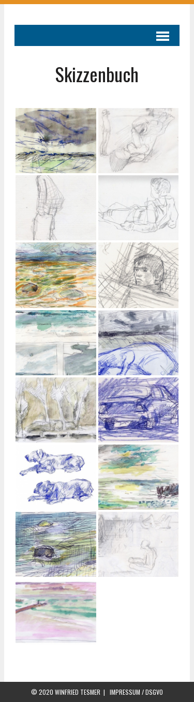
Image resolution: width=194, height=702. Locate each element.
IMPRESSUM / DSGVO (136, 692)
